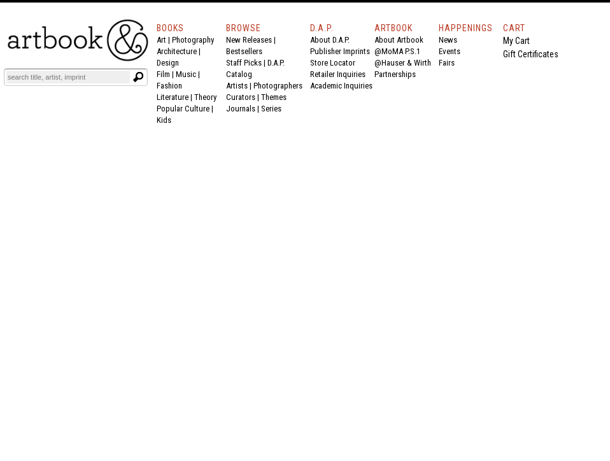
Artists (237, 85)
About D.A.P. (330, 40)
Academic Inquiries (341, 85)
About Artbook (398, 40)
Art (161, 40)
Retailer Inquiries (337, 74)
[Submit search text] (138, 77)
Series (271, 108)
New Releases (249, 40)
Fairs (447, 62)
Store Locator (332, 62)
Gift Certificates (530, 54)
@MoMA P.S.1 (397, 51)
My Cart (516, 41)
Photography (193, 40)
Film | (166, 74)
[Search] (68, 77)
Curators (240, 97)
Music (186, 74)
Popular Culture (183, 108)
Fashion (169, 85)
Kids (164, 120)
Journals (240, 108)
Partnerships (395, 74)
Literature (172, 97)
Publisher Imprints (340, 51)
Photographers (277, 85)
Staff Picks (244, 62)
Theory (205, 97)
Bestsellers (244, 51)
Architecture (177, 51)
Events (449, 51)
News (448, 40)
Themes (274, 97)
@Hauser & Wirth (402, 62)
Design (168, 62)
